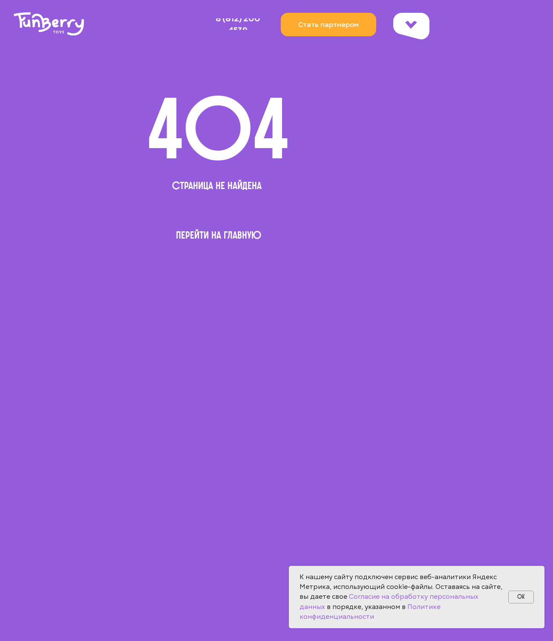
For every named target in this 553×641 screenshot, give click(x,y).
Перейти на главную (218, 235)
